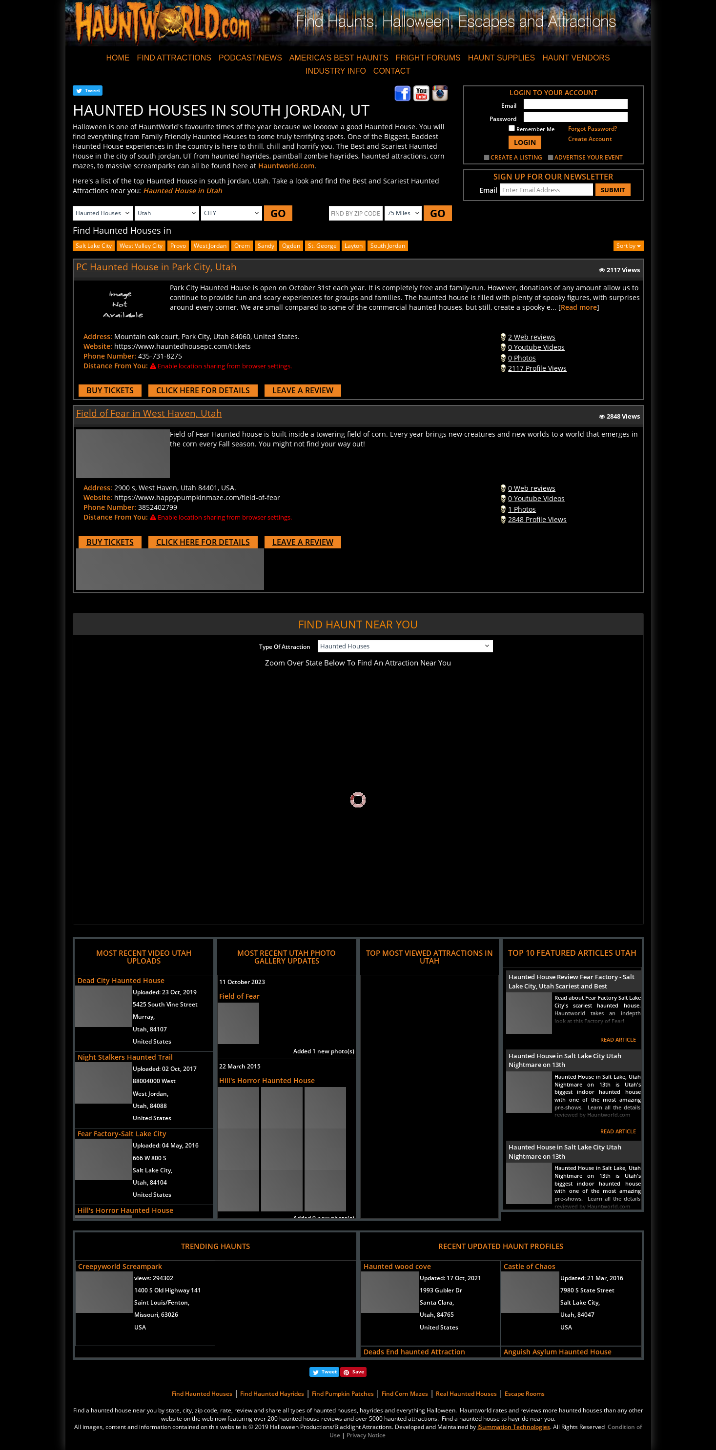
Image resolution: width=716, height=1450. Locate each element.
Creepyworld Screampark (120, 1266)
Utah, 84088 (150, 1106)
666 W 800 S (149, 1158)
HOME (117, 58)
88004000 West (154, 1081)
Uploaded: (165, 992)
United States (152, 1041)
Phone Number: (109, 356)
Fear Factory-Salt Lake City (122, 1133)
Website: (97, 346)
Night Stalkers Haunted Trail (125, 1057)
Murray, (144, 1016)
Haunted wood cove (397, 1266)
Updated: (450, 1278)
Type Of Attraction (284, 647)
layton (354, 246)
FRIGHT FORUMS (428, 58)
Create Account (590, 139)
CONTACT (391, 71)
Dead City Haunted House (121, 980)
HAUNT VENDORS (576, 58)
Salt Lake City (94, 246)
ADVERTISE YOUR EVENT (588, 157)
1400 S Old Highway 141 (167, 1290)
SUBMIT (613, 189)
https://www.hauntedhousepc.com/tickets (182, 346)
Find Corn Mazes (405, 1394)
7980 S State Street (587, 1290)
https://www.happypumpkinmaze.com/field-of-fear (197, 497)
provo (178, 246)
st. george (322, 246)
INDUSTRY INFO (336, 71)
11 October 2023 (242, 982)
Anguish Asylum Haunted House (558, 1351)
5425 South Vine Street (165, 1004)
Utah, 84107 (150, 1029)
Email (508, 105)
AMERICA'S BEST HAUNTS (339, 58)
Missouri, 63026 (156, 1314)
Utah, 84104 (150, 1182)
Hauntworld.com (286, 165)
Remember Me (531, 129)
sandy (266, 246)
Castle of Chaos (529, 1266)
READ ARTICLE (618, 1039)
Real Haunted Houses (466, 1394)
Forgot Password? (592, 128)
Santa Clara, (437, 1302)
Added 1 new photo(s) (323, 1051)
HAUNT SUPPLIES (501, 58)
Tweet (92, 90)
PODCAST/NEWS (250, 58)
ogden (291, 246)
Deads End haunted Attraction (414, 1351)
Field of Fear (239, 996)
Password (503, 119)
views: (153, 1278)
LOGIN (525, 142)
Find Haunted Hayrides (272, 1394)
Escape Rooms (525, 1394)
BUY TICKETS (110, 390)
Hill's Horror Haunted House (125, 1210)
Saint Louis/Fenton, (161, 1302)
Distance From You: (115, 365)
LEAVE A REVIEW (302, 390)
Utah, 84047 (577, 1314)
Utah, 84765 (437, 1314)
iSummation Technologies (513, 1427)
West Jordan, (150, 1093)
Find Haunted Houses (202, 1394)
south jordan (387, 246)
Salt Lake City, (152, 1170)
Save (358, 1371)
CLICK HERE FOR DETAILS (203, 390)
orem (242, 246)
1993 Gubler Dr (441, 1290)
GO (278, 213)
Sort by (628, 246)
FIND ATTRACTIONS (174, 58)
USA (140, 1327)
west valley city (141, 246)
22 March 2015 (240, 1066)
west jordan (210, 246)
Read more (579, 307)
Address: (97, 336)
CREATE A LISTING (516, 157)
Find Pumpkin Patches (343, 1394)
